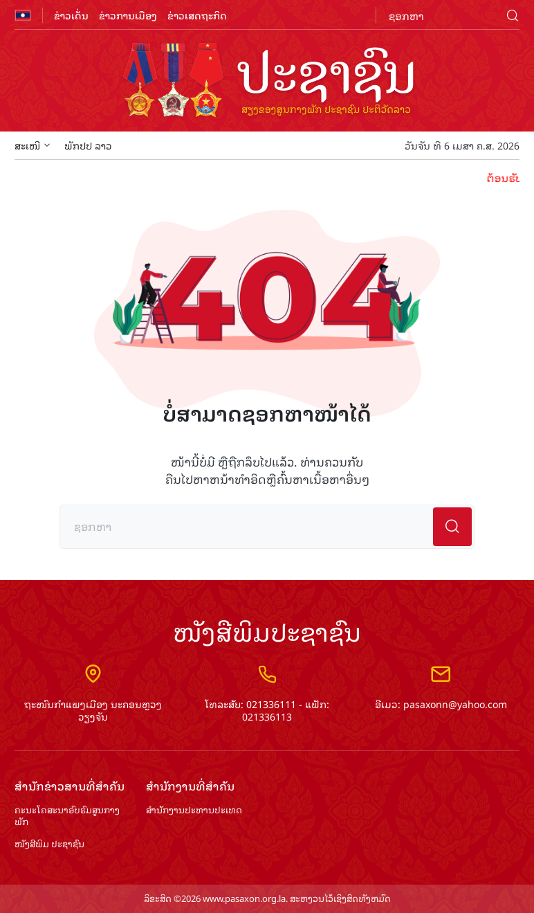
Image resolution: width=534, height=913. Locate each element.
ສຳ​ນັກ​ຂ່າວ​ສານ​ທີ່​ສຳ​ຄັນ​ (70, 786)
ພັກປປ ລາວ (88, 145)
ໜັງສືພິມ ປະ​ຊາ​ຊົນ (49, 844)
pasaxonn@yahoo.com (455, 704)
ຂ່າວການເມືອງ (128, 15)
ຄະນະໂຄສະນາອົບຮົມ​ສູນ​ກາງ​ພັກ (67, 816)
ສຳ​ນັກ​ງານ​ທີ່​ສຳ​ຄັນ (190, 786)
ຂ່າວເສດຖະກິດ (197, 15)
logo (267, 82)
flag (23, 15)
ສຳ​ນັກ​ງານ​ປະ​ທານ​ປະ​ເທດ (194, 810)
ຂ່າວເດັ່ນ (71, 15)
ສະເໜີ (32, 145)
